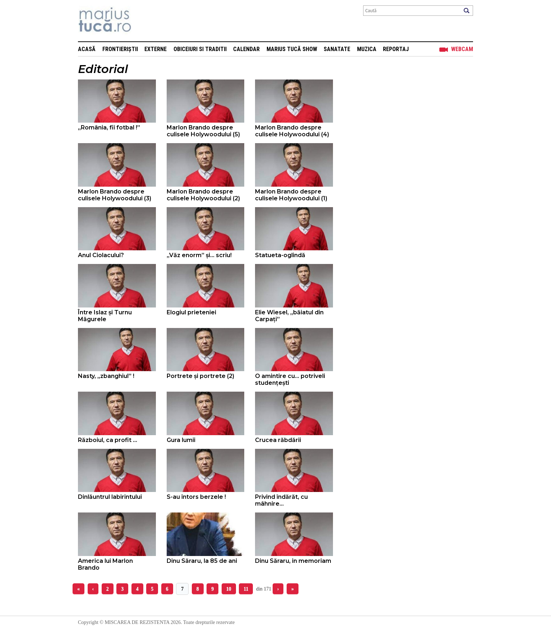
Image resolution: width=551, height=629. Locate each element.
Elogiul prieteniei (191, 312)
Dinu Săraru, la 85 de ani (202, 560)
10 (228, 589)
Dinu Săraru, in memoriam (293, 560)
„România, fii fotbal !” (109, 127)
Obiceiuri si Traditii (200, 49)
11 (246, 589)
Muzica (366, 49)
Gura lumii (181, 440)
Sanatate (337, 49)
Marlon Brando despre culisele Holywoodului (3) (114, 195)
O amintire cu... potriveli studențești (290, 379)
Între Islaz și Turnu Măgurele (105, 316)
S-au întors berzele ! (196, 496)
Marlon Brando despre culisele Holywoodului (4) (292, 131)
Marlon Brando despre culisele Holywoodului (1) (291, 195)
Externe (155, 49)
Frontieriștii (120, 49)
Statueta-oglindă (280, 255)
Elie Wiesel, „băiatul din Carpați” (289, 316)
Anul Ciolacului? (101, 255)
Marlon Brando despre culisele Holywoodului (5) (203, 131)
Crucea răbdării (278, 440)
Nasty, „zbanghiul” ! (106, 376)
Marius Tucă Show (292, 49)
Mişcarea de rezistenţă (143, 20)
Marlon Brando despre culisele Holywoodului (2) (203, 195)
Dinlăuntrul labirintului (110, 496)
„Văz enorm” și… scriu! (199, 255)
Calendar (246, 49)
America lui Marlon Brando (105, 564)
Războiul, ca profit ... (107, 440)
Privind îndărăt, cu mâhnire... (281, 500)
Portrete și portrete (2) (200, 376)
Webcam (462, 49)
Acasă (87, 49)
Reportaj (396, 49)
